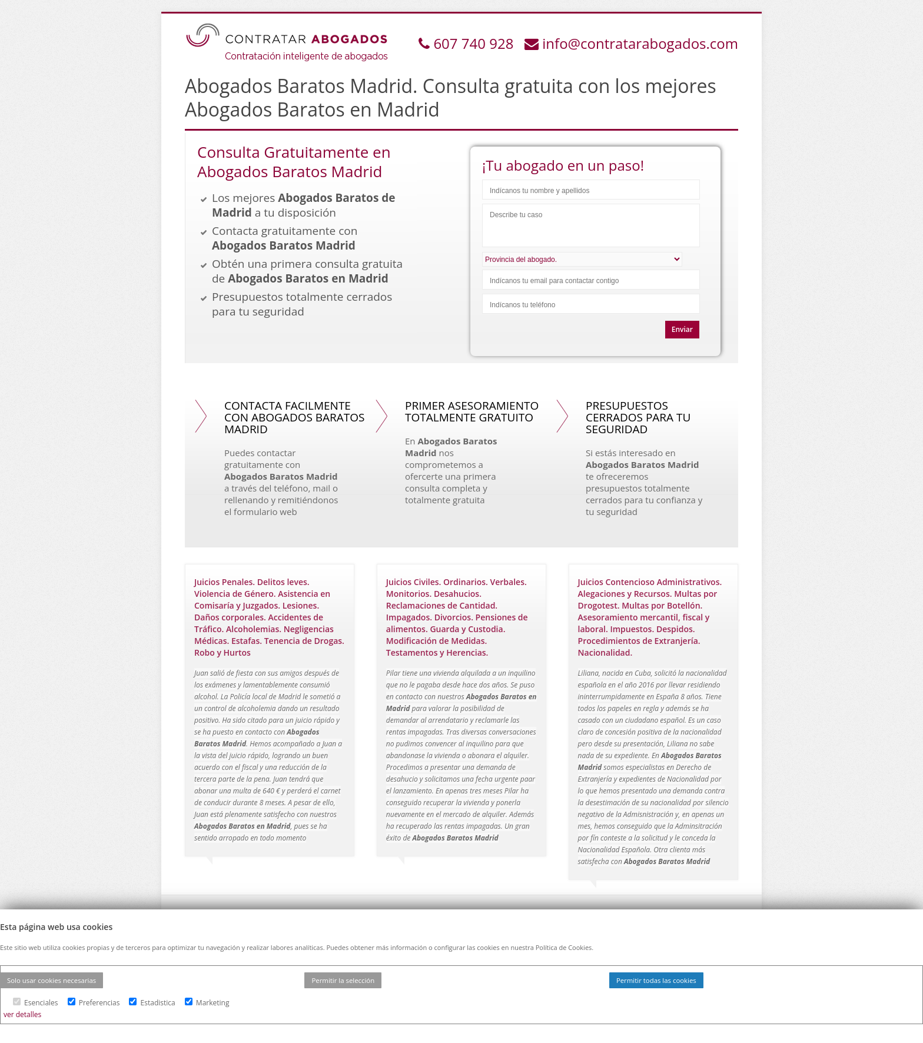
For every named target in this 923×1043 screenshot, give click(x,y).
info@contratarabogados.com (640, 43)
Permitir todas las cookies (656, 980)
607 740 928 (475, 43)
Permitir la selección (342, 980)
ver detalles (22, 1014)
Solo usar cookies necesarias (51, 980)
